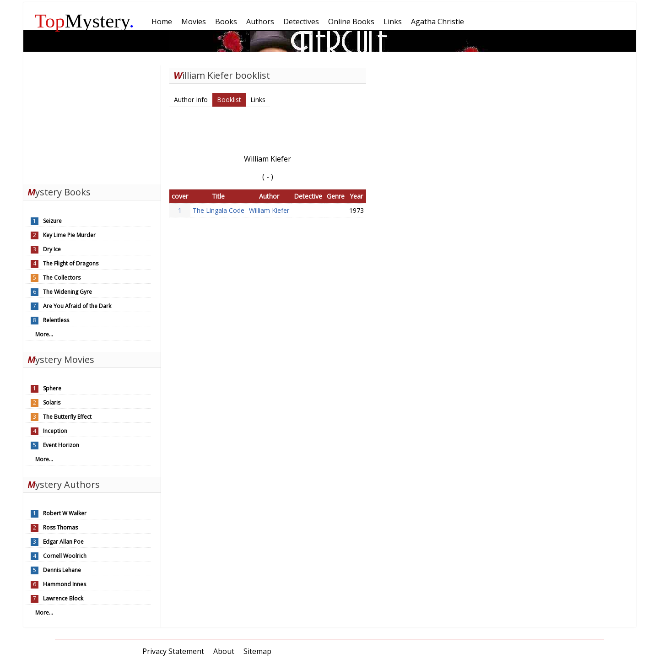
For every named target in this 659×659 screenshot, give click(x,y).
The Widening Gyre (67, 292)
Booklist (229, 99)
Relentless (56, 320)
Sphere (52, 388)
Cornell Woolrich (64, 556)
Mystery (85, 21)
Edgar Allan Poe (63, 542)
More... (44, 334)
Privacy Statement (173, 651)
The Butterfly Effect (67, 417)
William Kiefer (269, 210)
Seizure (52, 221)
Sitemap (257, 651)
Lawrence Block (63, 598)
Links (257, 99)
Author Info (191, 99)
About (223, 651)
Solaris (51, 402)
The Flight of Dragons (70, 263)
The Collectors (62, 277)
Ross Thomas (60, 527)
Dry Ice (52, 249)
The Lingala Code (218, 210)
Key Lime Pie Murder (69, 235)
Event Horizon (61, 445)
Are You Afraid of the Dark (77, 306)
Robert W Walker (64, 513)
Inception (55, 431)
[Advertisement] (92, 122)
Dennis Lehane (62, 570)
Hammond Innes (64, 584)
